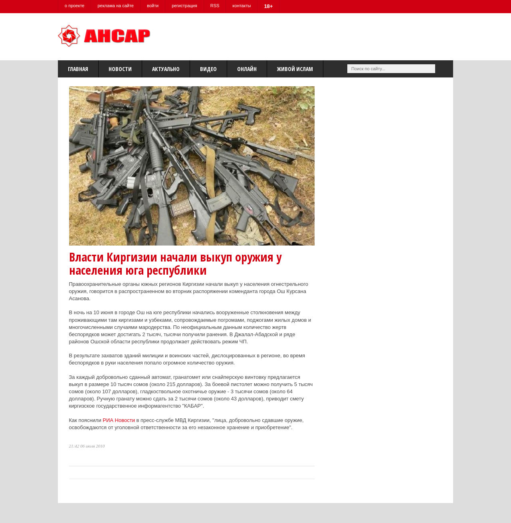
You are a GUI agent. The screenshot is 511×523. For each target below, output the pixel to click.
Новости (120, 69)
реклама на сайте (115, 5)
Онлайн (247, 69)
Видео (208, 69)
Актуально (166, 69)
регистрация (184, 5)
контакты (241, 5)
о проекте (74, 5)
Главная (78, 69)
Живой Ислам (295, 69)
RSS (215, 5)
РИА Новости (119, 420)
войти (152, 5)
